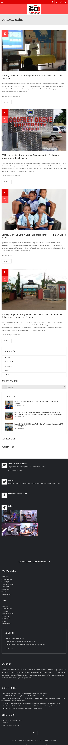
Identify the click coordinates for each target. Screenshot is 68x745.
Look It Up (5, 576)
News (6, 370)
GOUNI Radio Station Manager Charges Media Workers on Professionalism (25, 693)
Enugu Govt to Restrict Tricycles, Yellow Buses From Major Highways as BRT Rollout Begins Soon (31, 703)
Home (7, 357)
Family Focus (6, 589)
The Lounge (5, 586)
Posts (12, 255)
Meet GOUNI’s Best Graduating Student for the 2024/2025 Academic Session (25, 696)
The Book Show (7, 579)
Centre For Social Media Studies (11, 725)
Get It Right (5, 581)
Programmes (8, 366)
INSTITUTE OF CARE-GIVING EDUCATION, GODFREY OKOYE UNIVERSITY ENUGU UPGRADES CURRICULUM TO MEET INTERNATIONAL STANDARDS (38, 413)
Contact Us (8, 374)
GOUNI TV (5, 723)
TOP (34, 733)
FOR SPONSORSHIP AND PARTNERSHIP (34, 562)
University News (15, 175)
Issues (4, 591)
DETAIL (6, 102)
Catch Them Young (7, 584)
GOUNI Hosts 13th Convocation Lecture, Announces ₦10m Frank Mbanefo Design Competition (31, 706)
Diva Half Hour (6, 594)
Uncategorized (15, 96)
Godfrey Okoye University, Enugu (12, 720)
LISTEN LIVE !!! (9, 362)
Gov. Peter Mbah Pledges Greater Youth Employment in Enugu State (22, 708)
